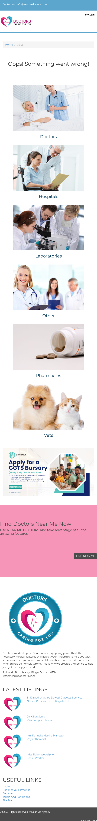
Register (8, 793)
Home (9, 44)
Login (6, 786)
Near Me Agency (40, 811)
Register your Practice (16, 789)
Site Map (8, 800)
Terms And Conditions (16, 797)
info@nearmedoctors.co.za (32, 4)
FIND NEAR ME (85, 556)
